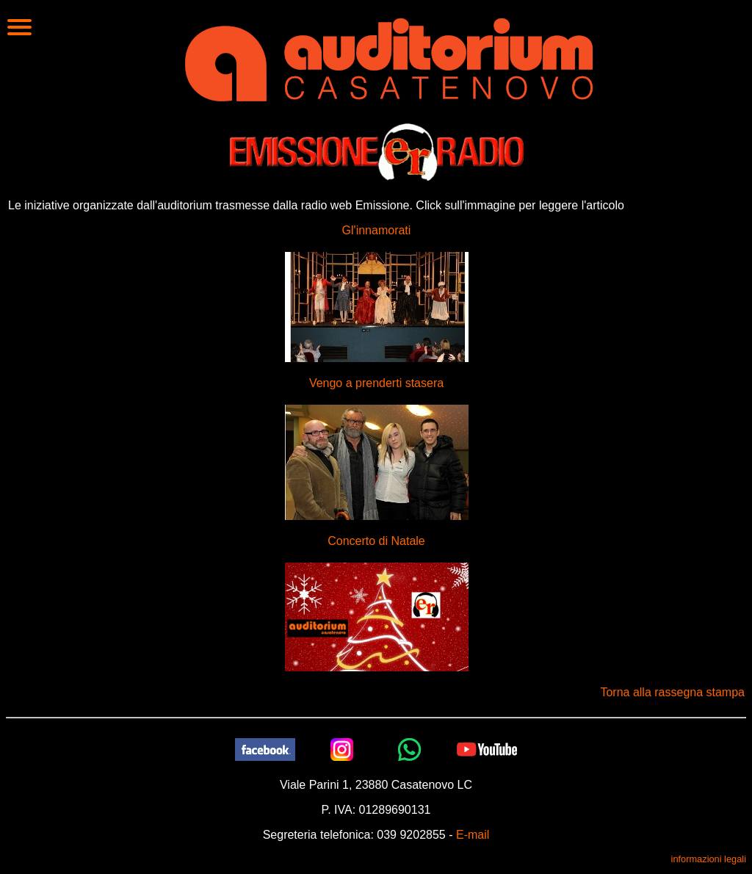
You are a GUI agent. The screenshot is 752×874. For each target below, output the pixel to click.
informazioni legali (708, 858)
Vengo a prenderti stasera (376, 383)
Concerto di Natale (376, 541)
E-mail (472, 834)
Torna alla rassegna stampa (672, 692)
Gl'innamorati (376, 230)
